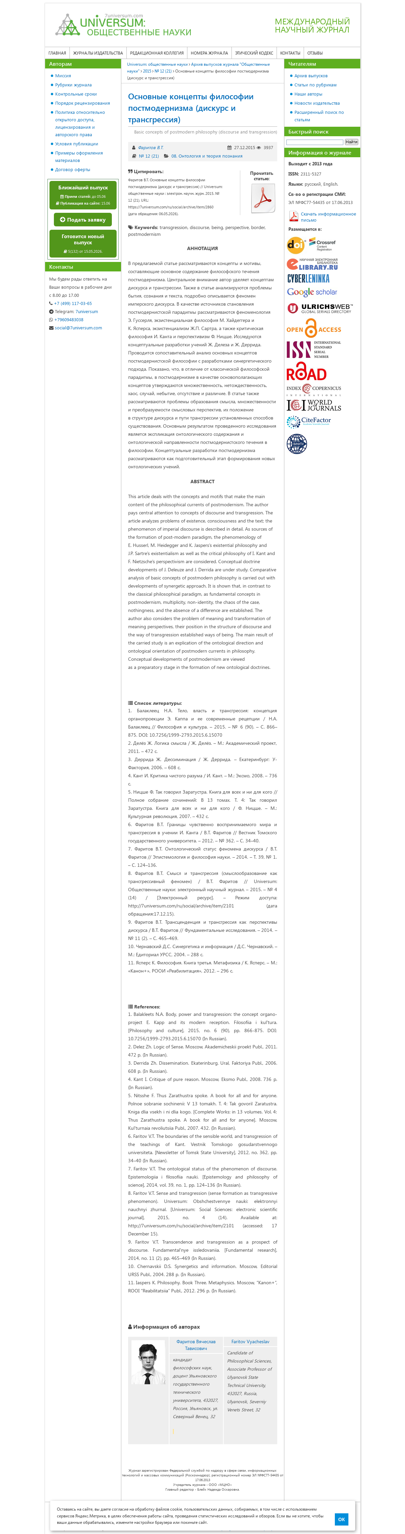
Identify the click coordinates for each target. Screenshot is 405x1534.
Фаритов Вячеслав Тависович (196, 1344)
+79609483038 (66, 319)
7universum (73, 311)
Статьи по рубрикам (316, 84)
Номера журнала (209, 53)
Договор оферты (72, 169)
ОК (341, 1519)
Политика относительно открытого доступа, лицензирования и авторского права (80, 123)
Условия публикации (76, 143)
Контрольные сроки (76, 94)
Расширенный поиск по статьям (319, 115)
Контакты (290, 53)
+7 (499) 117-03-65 (70, 303)
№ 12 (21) (149, 156)
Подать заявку (83, 219)
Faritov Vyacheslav (250, 1341)
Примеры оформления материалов (79, 156)
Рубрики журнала (73, 84)
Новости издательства (317, 103)
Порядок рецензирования (82, 103)
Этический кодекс (254, 53)
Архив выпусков (311, 75)
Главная (57, 53)
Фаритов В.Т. (150, 147)
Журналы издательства (98, 53)
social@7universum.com (75, 327)
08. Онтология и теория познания (207, 156)
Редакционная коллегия (157, 53)
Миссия (63, 75)
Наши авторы (308, 94)
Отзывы (315, 53)
